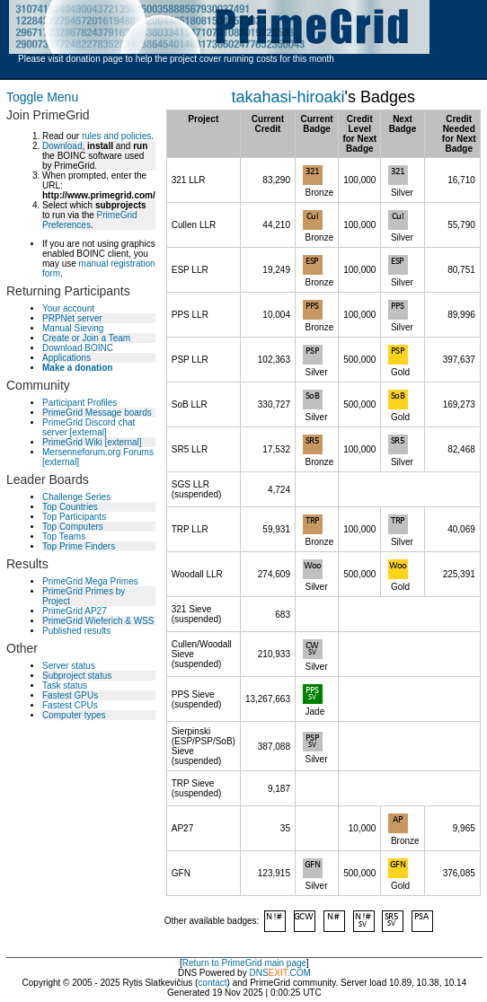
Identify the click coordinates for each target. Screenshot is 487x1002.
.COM (290, 973)
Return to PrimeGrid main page (244, 963)
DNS (258, 973)
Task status (64, 685)
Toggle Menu (42, 97)
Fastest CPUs (70, 705)
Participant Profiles (79, 403)
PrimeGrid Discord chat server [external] (88, 427)
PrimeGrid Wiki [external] (92, 442)
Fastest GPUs (70, 695)
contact (212, 983)
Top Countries (70, 507)
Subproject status (76, 676)
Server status (68, 666)
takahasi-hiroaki (287, 97)
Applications (66, 358)
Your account (68, 308)
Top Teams (63, 536)
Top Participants (74, 517)
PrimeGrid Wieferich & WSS (98, 621)
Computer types (74, 715)
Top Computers (72, 527)
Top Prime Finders (78, 546)
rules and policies (116, 136)
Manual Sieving (72, 328)
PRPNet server (72, 318)
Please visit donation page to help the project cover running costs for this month (176, 59)
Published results (76, 631)
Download (62, 146)
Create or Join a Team (86, 338)
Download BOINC (77, 348)
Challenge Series (76, 497)
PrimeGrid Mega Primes (90, 581)
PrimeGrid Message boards (97, 413)
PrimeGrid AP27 (74, 611)
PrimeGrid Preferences (89, 220)
